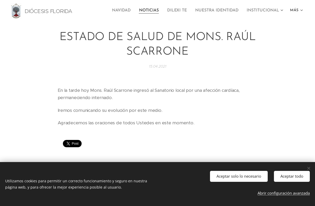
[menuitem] (127, 10)
